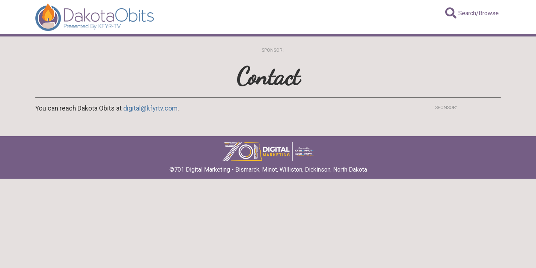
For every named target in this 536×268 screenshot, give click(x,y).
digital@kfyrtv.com (150, 108)
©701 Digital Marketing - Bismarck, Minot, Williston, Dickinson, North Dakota (268, 167)
